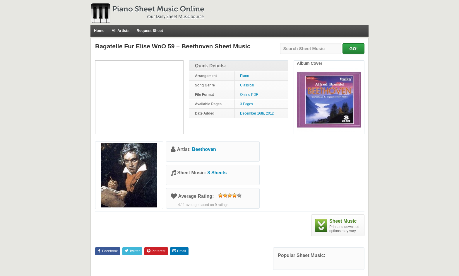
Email (179, 251)
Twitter (132, 251)
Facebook (107, 251)
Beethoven (204, 149)
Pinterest (156, 251)
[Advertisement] (139, 97)
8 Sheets (217, 172)
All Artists (120, 30)
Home (99, 30)
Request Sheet (149, 30)
